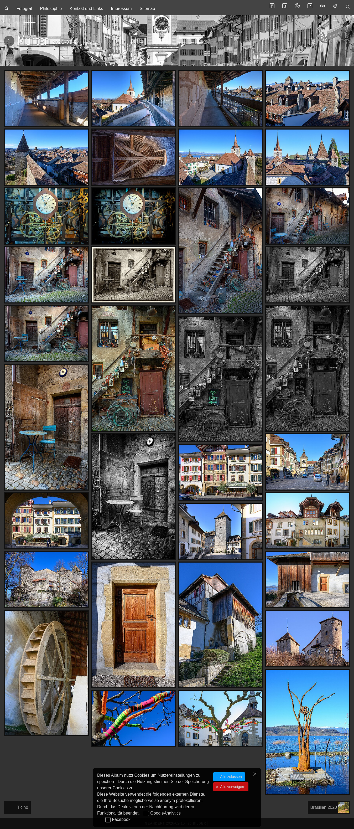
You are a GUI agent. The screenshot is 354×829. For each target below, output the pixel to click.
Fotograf (24, 8)
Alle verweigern (232, 787)
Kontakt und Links (86, 8)
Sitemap (147, 8)
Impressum (121, 8)
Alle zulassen (230, 777)
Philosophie (51, 8)
